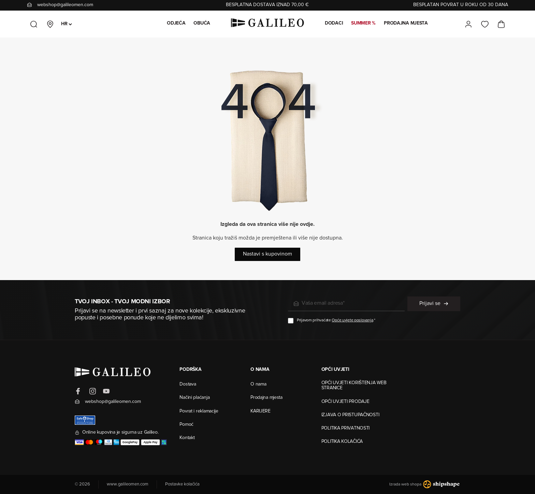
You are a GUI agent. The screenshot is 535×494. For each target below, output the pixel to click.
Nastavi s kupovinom (267, 254)
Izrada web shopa (424, 484)
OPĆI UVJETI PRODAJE (345, 402)
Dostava (187, 384)
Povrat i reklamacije (198, 411)
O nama (258, 384)
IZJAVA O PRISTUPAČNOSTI (350, 415)
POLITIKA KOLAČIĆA (342, 442)
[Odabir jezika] (66, 24)
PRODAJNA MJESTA (406, 23)
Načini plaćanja (194, 398)
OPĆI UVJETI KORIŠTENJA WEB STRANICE (354, 385)
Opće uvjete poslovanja (352, 320)
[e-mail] (346, 303)
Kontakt (186, 438)
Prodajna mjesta (266, 398)
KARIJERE (260, 411)
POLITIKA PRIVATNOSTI (345, 428)
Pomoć (186, 425)
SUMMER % (363, 23)
